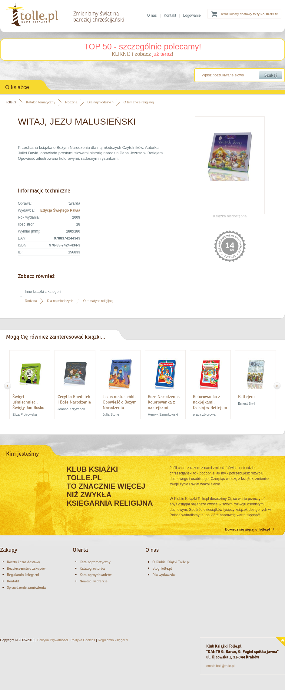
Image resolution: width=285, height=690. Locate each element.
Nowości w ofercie (94, 581)
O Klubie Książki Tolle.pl (171, 562)
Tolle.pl (11, 102)
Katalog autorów (92, 568)
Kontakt (170, 15)
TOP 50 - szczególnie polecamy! (142, 46)
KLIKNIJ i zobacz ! (142, 54)
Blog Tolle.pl (162, 568)
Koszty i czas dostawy (23, 562)
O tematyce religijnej (139, 102)
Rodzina (71, 102)
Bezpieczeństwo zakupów (26, 568)
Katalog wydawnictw (95, 575)
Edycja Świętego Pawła (60, 210)
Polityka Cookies (83, 640)
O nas (152, 15)
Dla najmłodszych (101, 102)
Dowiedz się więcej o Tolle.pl (249, 529)
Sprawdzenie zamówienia (26, 587)
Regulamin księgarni (23, 575)
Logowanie (192, 15)
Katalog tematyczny (40, 102)
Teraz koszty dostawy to (249, 14)
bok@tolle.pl (225, 666)
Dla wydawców (163, 575)
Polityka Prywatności (52, 640)
